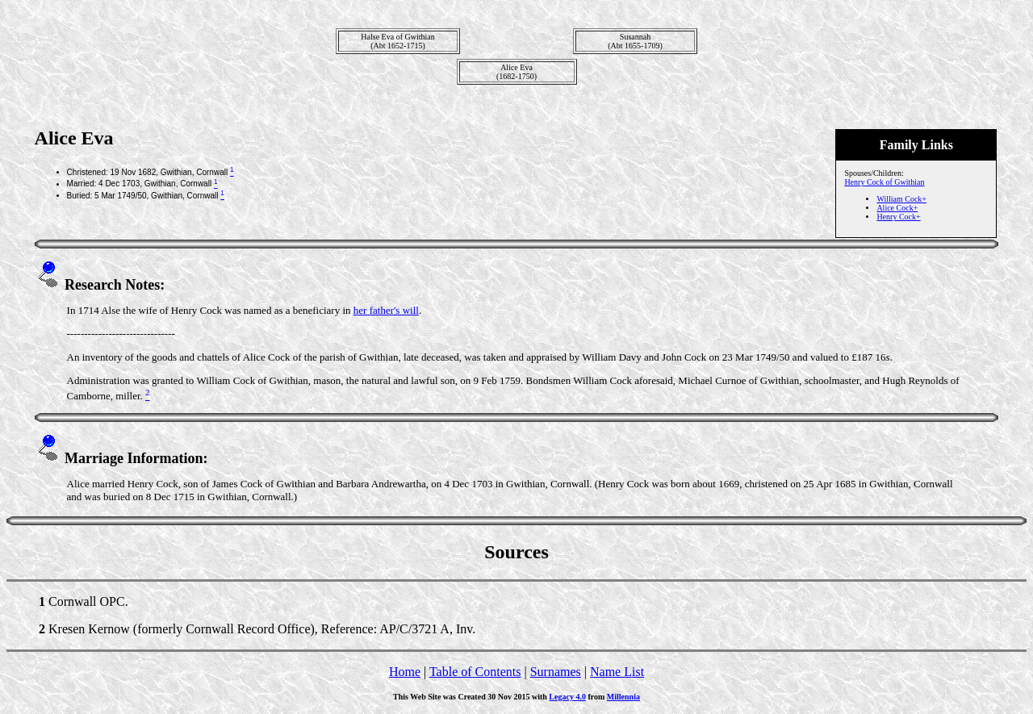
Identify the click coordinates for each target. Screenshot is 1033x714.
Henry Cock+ (898, 216)
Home (404, 672)
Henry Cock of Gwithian (884, 181)
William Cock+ (901, 198)
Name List (617, 672)
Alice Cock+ (897, 207)
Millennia (623, 696)
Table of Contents (475, 672)
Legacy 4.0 (567, 696)
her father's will (386, 310)
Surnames (555, 672)
